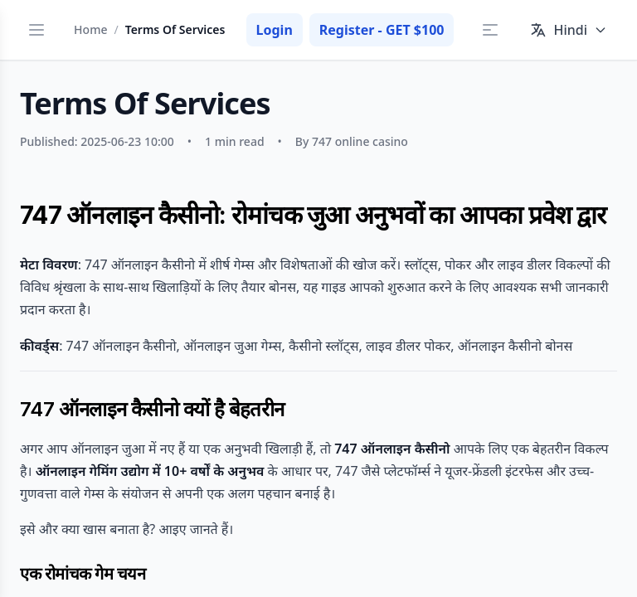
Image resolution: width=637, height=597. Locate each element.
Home (90, 29)
